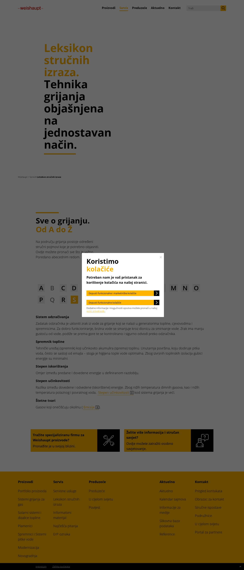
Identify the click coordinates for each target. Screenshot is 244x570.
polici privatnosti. (95, 311)
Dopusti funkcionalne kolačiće (105, 302)
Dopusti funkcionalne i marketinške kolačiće (112, 293)
